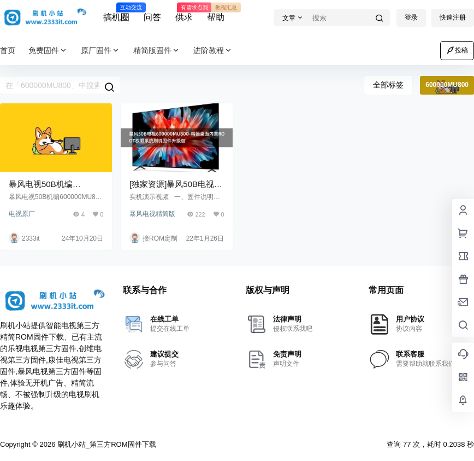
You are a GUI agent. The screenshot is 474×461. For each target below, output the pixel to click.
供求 (184, 12)
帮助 (215, 12)
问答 (152, 17)
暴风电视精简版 (152, 214)
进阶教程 (213, 51)
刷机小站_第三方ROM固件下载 (105, 444)
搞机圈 (116, 12)
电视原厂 (22, 214)
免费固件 (48, 51)
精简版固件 (156, 51)
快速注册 (453, 17)
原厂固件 (100, 51)
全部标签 (388, 84)
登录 (411, 17)
